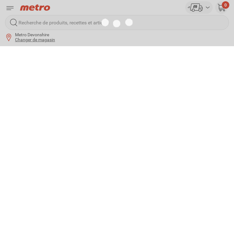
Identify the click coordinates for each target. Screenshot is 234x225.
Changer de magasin (35, 39)
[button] (221, 7)
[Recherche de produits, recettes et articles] (117, 22)
